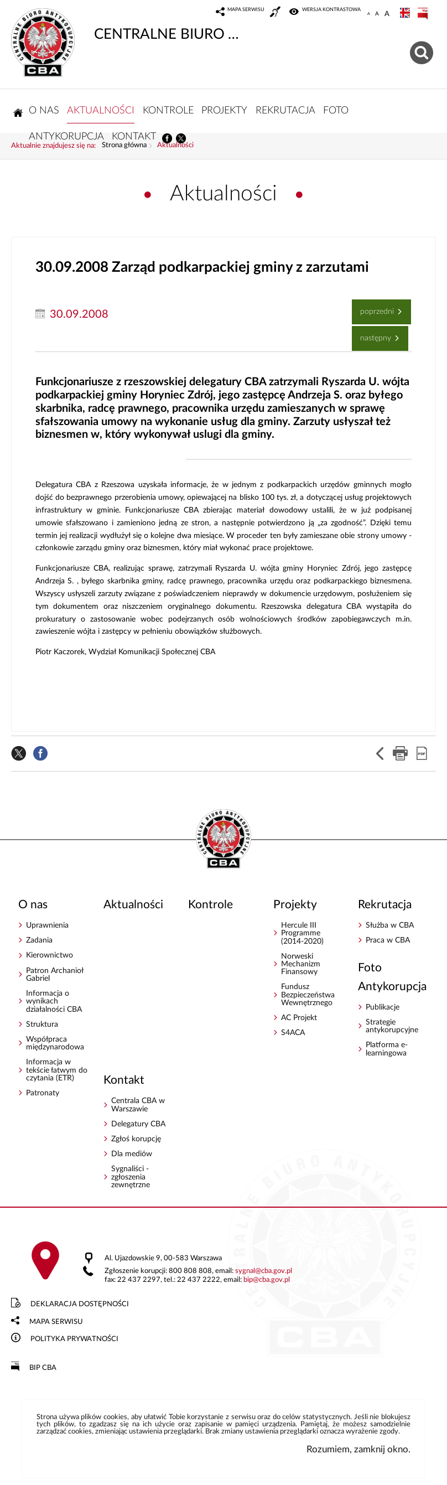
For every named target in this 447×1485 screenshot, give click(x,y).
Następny (372, 334)
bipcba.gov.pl (266, 1280)
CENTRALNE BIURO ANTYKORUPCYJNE (129, 25)
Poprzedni (374, 307)
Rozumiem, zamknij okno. (358, 1449)
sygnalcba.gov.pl (263, 1271)
